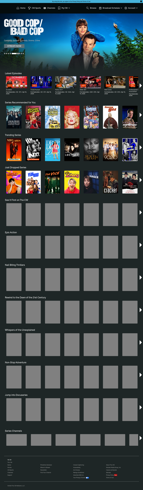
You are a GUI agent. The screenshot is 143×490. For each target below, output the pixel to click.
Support (9, 475)
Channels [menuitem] (49, 8)
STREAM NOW (14, 46)
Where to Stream (45, 467)
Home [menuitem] (21, 8)
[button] (141, 85)
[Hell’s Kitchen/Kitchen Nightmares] (65, 440)
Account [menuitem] (130, 8)
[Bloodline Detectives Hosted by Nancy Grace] (115, 440)
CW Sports (10, 470)
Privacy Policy (76, 1)
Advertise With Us (78, 475)
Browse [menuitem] (91, 8)
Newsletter (43, 470)
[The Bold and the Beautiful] (16, 440)
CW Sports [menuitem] (34, 8)
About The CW (110, 465)
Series (9, 465)
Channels (10, 472)
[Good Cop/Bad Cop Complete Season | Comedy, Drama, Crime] (71, 42)
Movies (9, 467)
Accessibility (76, 467)
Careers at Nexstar (111, 470)
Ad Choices (76, 470)
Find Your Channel (45, 472)
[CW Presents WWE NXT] (90, 440)
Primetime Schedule (46, 465)
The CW (8, 7)
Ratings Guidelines (78, 472)
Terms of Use (86, 1)
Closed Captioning (78, 465)
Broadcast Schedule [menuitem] (110, 8)
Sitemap (108, 472)
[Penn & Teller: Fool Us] (41, 440)
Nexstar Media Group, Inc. (113, 467)
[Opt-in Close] (141, 1)
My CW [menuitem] (64, 8)
